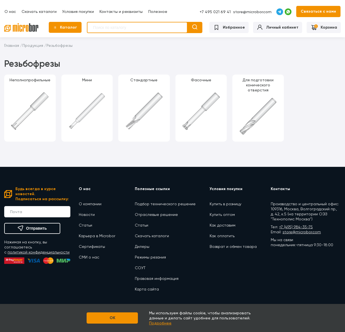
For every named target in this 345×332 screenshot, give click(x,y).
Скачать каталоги (38, 11)
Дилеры (142, 246)
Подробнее (163, 323)
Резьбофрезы (60, 45)
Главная (11, 45)
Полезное (157, 11)
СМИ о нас (89, 257)
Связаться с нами (318, 11)
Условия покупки (78, 11)
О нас (10, 11)
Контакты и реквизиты (120, 11)
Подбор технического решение (165, 203)
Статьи (85, 225)
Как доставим (222, 225)
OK (112, 317)
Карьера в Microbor (97, 235)
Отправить (32, 228)
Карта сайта (147, 289)
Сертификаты (92, 246)
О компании (90, 203)
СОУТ (140, 267)
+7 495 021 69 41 (215, 12)
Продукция (32, 45)
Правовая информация (157, 278)
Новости (87, 214)
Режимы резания (150, 257)
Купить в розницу (225, 203)
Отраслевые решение (156, 214)
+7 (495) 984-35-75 (296, 226)
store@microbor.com (252, 11)
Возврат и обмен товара (233, 246)
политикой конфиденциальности (39, 252)
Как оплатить (222, 235)
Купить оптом (222, 214)
